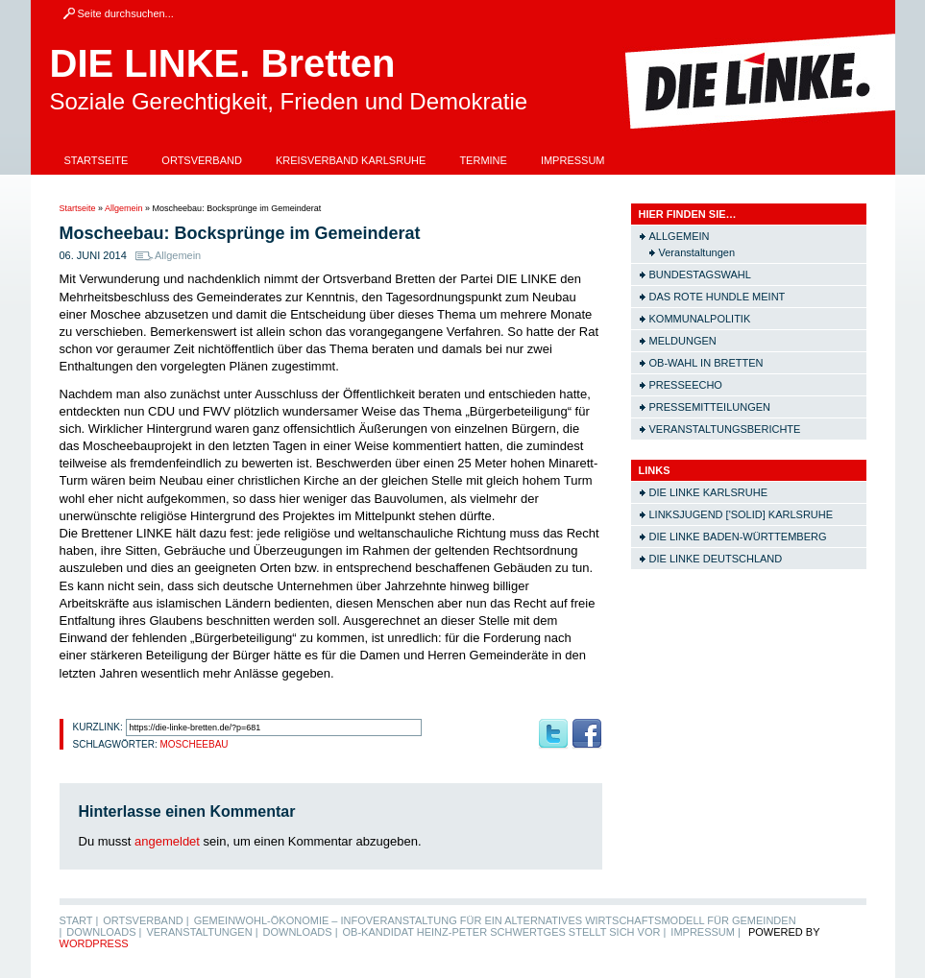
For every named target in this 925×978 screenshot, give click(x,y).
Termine (483, 160)
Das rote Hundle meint (717, 296)
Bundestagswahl (700, 274)
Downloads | (103, 932)
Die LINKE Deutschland (716, 558)
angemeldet (167, 841)
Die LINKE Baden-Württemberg (738, 536)
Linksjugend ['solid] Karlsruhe (741, 514)
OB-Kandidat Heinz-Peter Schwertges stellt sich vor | (505, 932)
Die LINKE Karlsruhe (708, 492)
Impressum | (705, 932)
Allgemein (124, 208)
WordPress (94, 943)
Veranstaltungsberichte (725, 429)
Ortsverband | (145, 920)
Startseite (96, 160)
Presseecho (685, 385)
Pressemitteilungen (710, 407)
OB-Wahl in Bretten (706, 363)
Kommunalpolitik (700, 318)
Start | (79, 920)
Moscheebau (193, 744)
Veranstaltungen (697, 252)
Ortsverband (201, 160)
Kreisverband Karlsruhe (351, 160)
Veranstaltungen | (201, 932)
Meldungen (683, 340)
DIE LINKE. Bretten (223, 63)
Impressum (573, 160)
